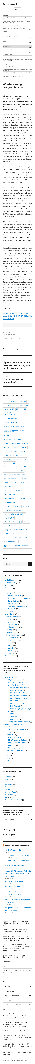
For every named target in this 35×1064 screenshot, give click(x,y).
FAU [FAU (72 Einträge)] (6, 447)
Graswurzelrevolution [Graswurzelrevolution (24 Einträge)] (12, 455)
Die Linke (9, 735)
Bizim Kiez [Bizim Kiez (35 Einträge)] (8, 409)
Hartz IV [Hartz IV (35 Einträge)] (21, 459)
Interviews (10, 611)
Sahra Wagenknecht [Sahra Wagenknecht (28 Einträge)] (12, 522)
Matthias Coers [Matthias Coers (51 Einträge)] (10, 498)
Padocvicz (8, 338)
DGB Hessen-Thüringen (19, 695)
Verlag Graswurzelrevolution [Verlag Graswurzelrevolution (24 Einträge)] (15, 530)
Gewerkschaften (11, 677)
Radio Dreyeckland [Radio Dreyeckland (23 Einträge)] (12, 510)
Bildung (9, 630)
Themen (4, 38)
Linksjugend (13, 748)
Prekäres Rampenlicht (13, 850)
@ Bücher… (5, 43)
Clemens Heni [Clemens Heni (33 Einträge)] (10, 422)
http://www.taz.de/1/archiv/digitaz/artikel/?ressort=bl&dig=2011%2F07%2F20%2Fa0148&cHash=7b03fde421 (17, 316)
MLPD (8, 756)
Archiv (4, 33)
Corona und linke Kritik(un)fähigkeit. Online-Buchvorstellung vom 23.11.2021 (16, 18)
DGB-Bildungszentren (18, 698)
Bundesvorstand (16, 690)
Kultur (8, 643)
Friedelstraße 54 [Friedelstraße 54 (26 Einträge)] (19, 447)
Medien (9, 645)
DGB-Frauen (15, 701)
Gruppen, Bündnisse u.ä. (13, 724)
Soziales (9, 651)
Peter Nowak (10, 4)
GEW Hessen (15, 716)
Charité (7, 787)
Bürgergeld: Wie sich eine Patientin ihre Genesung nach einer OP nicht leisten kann (18, 873)
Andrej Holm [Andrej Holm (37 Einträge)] (9, 401)
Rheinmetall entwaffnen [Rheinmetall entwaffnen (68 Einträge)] (14, 514)
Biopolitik (8, 585)
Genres (4, 41)
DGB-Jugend (15, 706)
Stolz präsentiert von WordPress (21, 1060)
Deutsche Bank (10, 792)
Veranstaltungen (6, 46)
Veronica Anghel (11, 656)
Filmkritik (8, 588)
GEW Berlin (14, 714)
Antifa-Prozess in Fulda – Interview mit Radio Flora (13, 76)
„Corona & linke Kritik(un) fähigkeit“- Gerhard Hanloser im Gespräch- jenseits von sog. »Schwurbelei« (16, 22)
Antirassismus (10, 583)
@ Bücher (10, 593)
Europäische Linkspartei (15, 750)
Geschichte (9, 614)
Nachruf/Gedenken (12, 617)
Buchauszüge (11, 604)
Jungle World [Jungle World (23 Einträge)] (9, 483)
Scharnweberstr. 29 (15, 338)
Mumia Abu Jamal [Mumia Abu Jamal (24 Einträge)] (11, 506)
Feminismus (11, 632)
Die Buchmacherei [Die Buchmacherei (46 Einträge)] (12, 439)
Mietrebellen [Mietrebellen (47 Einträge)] (9, 502)
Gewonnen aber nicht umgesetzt (17, 860)
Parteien (8, 732)
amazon (8, 779)
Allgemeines (11, 622)
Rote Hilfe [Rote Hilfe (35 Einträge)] (8, 518)
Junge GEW (14, 719)
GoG (8, 727)
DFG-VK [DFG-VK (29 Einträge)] (7, 435)
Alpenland (8, 776)
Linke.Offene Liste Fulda (17, 743)
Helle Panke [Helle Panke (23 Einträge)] (9, 463)
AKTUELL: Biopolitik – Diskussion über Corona (12, 36)
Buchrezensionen (14, 596)
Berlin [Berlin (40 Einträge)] (22, 401)
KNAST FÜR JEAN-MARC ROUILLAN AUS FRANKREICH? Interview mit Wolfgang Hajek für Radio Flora (17, 64)
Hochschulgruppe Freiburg (20, 709)
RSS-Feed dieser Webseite (17, 845)
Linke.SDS (12, 745)
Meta (4, 56)
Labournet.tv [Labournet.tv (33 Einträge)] (9, 486)
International (11, 640)
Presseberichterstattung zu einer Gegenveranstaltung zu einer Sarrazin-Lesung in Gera (17, 70)
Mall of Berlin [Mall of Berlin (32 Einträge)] (9, 494)
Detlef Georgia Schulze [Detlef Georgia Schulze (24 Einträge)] (13, 426)
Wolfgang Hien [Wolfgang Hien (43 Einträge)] (10, 541)
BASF (6, 782)
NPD (8, 758)
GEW (10, 711)
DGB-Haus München (18, 703)
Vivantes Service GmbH (13, 800)
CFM (8, 789)
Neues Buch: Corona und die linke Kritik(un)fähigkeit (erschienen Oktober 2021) (16, 15)
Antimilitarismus (11, 580)
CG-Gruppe (9, 784)
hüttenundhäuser (9, 334)
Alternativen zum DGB (18, 688)
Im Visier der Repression (7, 54)
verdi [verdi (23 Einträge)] (6, 526)
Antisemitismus (12, 627)
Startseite (5, 31)
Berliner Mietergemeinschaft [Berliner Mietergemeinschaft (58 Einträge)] (15, 405)
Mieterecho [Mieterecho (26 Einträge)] (25, 498)
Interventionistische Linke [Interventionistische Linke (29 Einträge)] (14, 479)
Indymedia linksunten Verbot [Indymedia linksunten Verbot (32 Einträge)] (15, 475)
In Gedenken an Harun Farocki (9, 66)
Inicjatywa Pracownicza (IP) (16, 729)
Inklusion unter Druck (13, 887)
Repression (10, 648)
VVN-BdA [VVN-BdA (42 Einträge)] (8, 534)
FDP (7, 753)
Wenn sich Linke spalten (14, 881)
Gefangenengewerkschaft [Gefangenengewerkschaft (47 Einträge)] (14, 451)
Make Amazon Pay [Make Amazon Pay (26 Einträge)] (11, 490)
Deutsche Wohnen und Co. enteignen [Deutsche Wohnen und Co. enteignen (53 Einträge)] (13, 431)
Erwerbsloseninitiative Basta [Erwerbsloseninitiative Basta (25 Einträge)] (15, 443)
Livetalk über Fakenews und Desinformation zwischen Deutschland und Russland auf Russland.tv (17, 60)
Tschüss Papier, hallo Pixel (14, 866)
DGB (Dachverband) (15, 685)
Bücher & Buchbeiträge (7, 49)
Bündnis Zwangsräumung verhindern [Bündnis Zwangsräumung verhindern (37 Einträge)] (13, 413)
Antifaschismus (12, 624)
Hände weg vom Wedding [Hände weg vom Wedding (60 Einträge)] (15, 467)
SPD (7, 761)
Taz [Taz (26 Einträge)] (26, 522)
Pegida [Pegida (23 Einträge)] (26, 506)
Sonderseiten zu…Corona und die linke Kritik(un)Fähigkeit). (15, 28)
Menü (17, 9)
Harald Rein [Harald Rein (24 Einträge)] (9, 459)
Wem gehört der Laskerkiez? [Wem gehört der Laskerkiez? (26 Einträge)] (15, 537)
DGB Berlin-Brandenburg (19, 693)
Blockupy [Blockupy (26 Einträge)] (21, 409)
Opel (6, 797)
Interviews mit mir (6, 51)
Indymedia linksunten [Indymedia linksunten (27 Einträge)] (13, 471)
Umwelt (9, 653)
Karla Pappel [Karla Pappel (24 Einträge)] (25, 483)
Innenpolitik (11, 638)
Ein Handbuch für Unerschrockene (17, 855)
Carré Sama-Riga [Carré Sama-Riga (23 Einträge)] (11, 418)
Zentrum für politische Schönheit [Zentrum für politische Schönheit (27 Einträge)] (15, 546)
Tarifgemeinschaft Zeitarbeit (19, 722)
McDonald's (9, 795)
